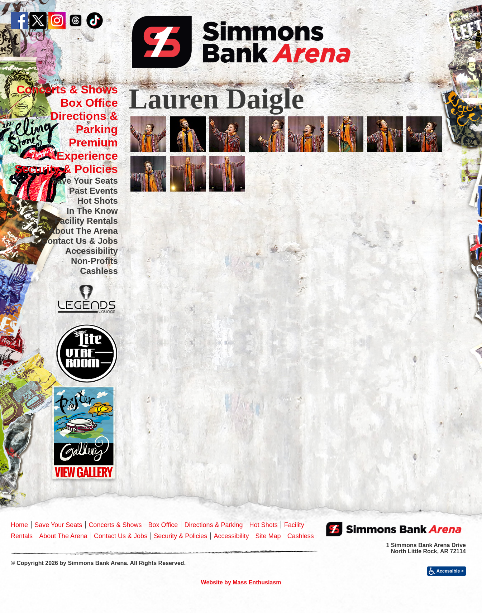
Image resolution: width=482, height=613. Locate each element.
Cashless (99, 271)
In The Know (92, 211)
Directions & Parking (84, 123)
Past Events (93, 191)
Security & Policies (66, 169)
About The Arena (83, 231)
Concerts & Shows (67, 89)
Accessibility (91, 251)
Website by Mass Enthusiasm (241, 582)
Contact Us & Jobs (79, 241)
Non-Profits (94, 261)
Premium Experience (87, 149)
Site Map (268, 536)
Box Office (89, 102)
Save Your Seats (84, 180)
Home (19, 524)
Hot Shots (97, 201)
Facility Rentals (86, 221)
